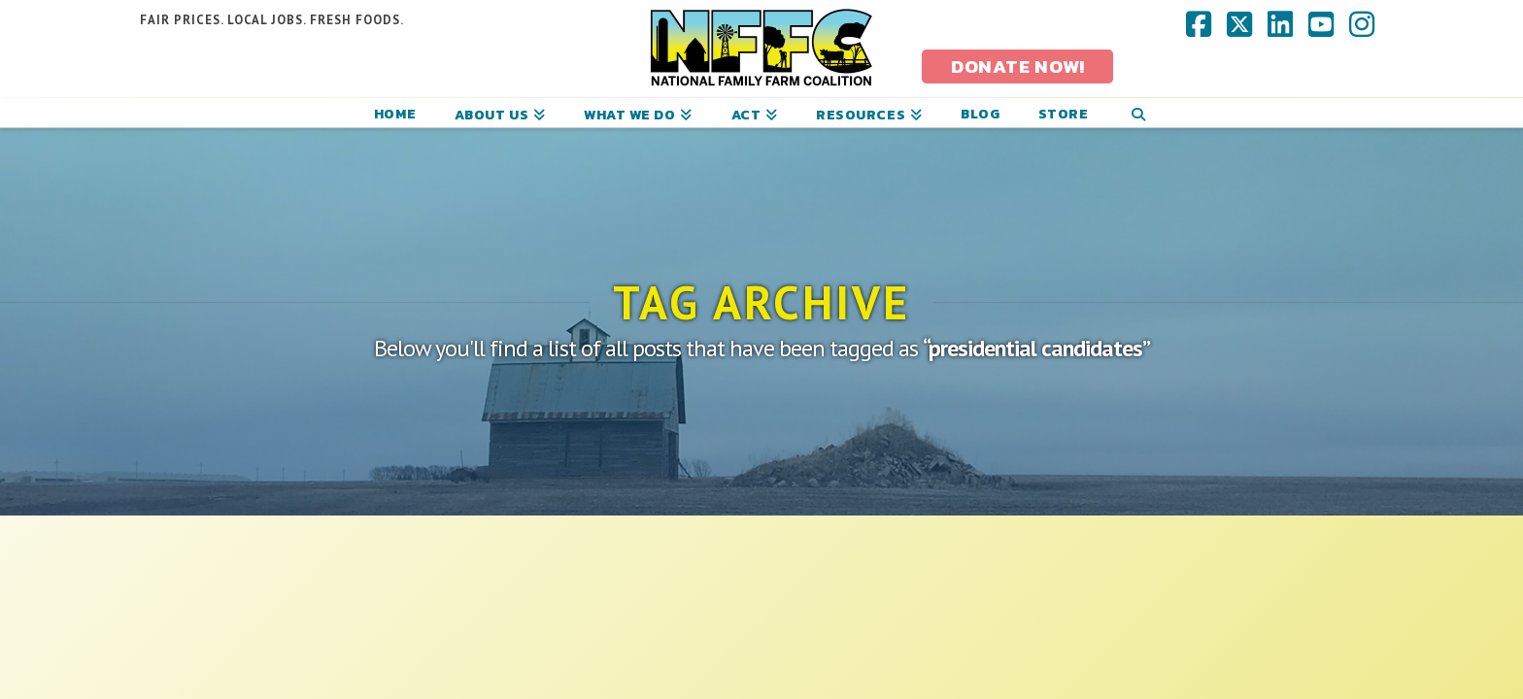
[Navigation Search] (1137, 112)
